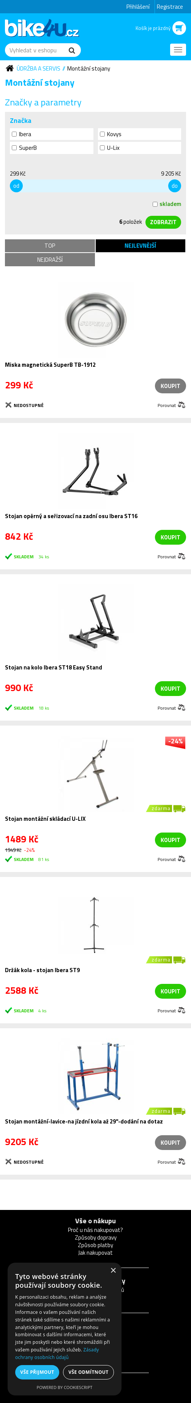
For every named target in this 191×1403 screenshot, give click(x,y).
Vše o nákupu (95, 1221)
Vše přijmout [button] (37, 1372)
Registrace (170, 6)
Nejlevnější (140, 245)
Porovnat (167, 405)
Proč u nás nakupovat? (95, 1229)
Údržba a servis (38, 68)
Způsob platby (95, 1245)
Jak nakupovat (95, 1252)
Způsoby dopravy (96, 1237)
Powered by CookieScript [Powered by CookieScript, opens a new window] (65, 1387)
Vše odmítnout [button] (88, 1372)
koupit (170, 537)
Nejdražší (50, 259)
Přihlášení (138, 6)
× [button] (113, 1271)
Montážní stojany (88, 68)
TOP (49, 245)
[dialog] (65, 1329)
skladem (167, 204)
